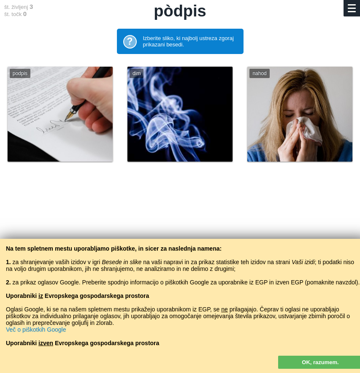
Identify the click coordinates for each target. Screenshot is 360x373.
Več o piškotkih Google (36, 329)
